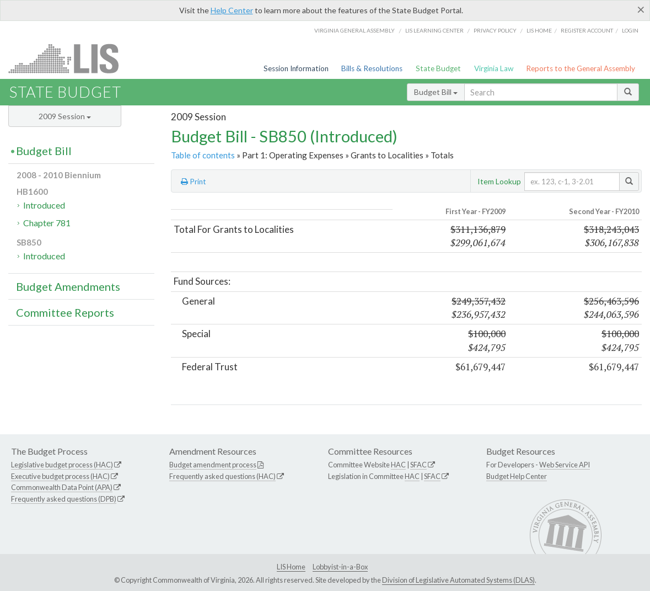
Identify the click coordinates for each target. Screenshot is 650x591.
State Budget (438, 68)
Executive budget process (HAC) (60, 476)
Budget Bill (436, 92)
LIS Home (291, 566)
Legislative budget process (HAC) (62, 464)
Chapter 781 (47, 222)
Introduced (44, 205)
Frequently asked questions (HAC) (222, 476)
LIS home (539, 30)
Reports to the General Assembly (580, 68)
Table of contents (203, 155)
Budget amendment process (212, 464)
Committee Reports (65, 312)
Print (193, 181)
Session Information (296, 68)
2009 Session (65, 116)
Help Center (232, 10)
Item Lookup (499, 181)
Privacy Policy (495, 30)
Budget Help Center (516, 476)
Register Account (587, 30)
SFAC (418, 464)
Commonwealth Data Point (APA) (61, 487)
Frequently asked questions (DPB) (63, 498)
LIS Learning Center (434, 30)
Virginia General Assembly (354, 30)
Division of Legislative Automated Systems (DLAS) (458, 580)
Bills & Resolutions (371, 68)
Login (630, 30)
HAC (398, 464)
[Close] (641, 9)
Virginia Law (493, 68)
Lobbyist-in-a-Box (340, 566)
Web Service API (564, 464)
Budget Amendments (68, 286)
